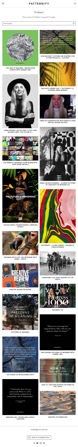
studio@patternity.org (39, 429)
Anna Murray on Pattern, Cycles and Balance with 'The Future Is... (20, 131)
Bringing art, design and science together (20, 418)
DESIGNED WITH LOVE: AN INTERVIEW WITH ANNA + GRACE (20, 258)
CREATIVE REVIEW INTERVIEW (20, 289)
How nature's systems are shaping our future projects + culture (58, 57)
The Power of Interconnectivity (20, 375)
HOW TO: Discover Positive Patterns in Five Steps (57, 385)
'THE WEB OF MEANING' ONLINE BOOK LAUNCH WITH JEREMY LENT (20, 69)
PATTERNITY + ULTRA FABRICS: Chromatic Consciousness (57, 246)
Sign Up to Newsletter (40, 437)
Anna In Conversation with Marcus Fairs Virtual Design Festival (58, 121)
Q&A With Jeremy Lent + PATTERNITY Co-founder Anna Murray (57, 89)
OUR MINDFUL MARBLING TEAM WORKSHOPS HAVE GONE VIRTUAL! (20, 163)
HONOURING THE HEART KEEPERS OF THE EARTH (58, 278)
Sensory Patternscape (57, 417)
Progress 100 (57, 310)
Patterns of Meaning (20, 332)
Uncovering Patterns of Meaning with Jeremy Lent (57, 353)
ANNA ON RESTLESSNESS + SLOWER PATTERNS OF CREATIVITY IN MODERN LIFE (58, 184)
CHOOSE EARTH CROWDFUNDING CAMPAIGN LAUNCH (20, 226)
